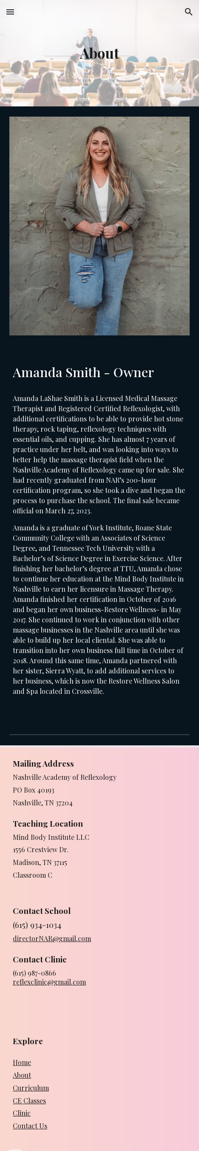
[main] (99, 53)
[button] (10, 11)
